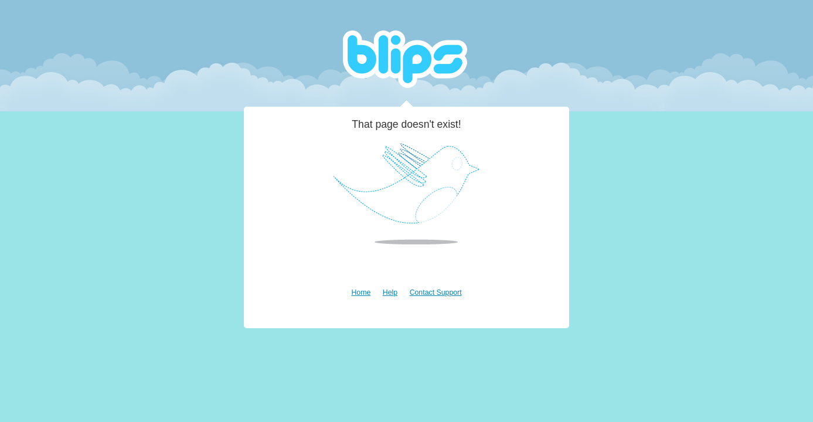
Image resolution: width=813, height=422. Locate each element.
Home (360, 292)
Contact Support (436, 292)
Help (390, 292)
